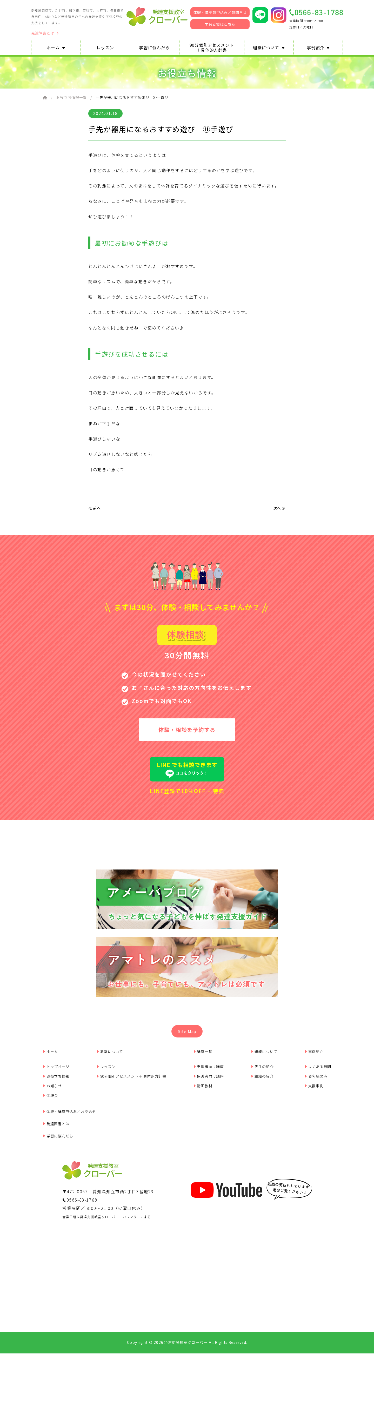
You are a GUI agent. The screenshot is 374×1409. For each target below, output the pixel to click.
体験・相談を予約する (187, 732)
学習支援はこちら (220, 24)
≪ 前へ (95, 508)
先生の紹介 (262, 1096)
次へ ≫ (278, 508)
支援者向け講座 (208, 1096)
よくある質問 (318, 1096)
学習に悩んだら (58, 1165)
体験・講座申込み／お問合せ (69, 1141)
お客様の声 (316, 1106)
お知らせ (52, 1115)
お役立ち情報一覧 (71, 97)
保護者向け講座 (208, 1106)
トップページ (56, 1096)
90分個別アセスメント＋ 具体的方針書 (131, 1106)
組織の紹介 (262, 1106)
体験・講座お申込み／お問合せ (220, 12)
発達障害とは (45, 33)
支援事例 (314, 1115)
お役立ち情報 (56, 1106)
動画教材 (202, 1115)
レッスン (106, 1096)
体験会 (50, 1125)
